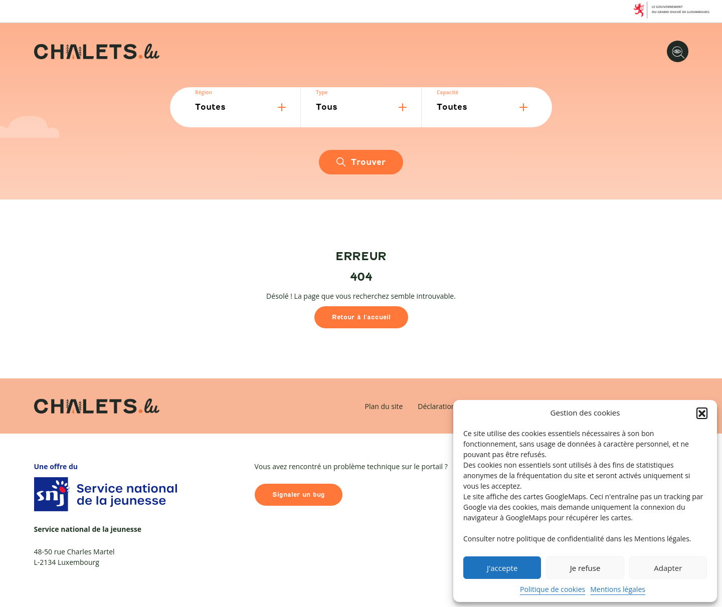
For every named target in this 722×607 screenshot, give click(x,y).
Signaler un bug (298, 494)
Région (203, 92)
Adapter (668, 568)
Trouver (360, 162)
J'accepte (502, 568)
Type (322, 92)
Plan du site (384, 406)
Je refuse (585, 568)
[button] (702, 413)
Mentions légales (617, 589)
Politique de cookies (552, 589)
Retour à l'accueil (361, 317)
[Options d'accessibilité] (677, 51)
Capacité (447, 92)
